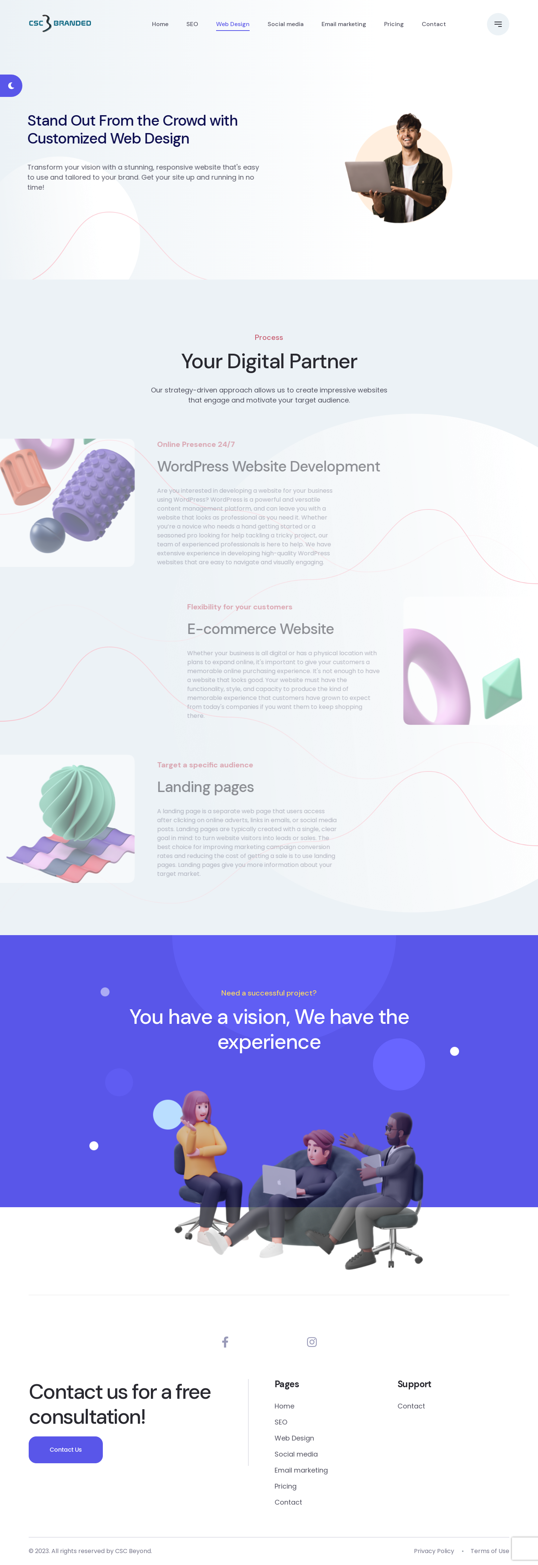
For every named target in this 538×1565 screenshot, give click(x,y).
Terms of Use (490, 1551)
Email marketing (344, 24)
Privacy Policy (434, 1551)
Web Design (233, 24)
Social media (286, 24)
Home (160, 24)
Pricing (394, 24)
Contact (434, 24)
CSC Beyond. (133, 1551)
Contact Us (66, 1449)
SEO (192, 24)
